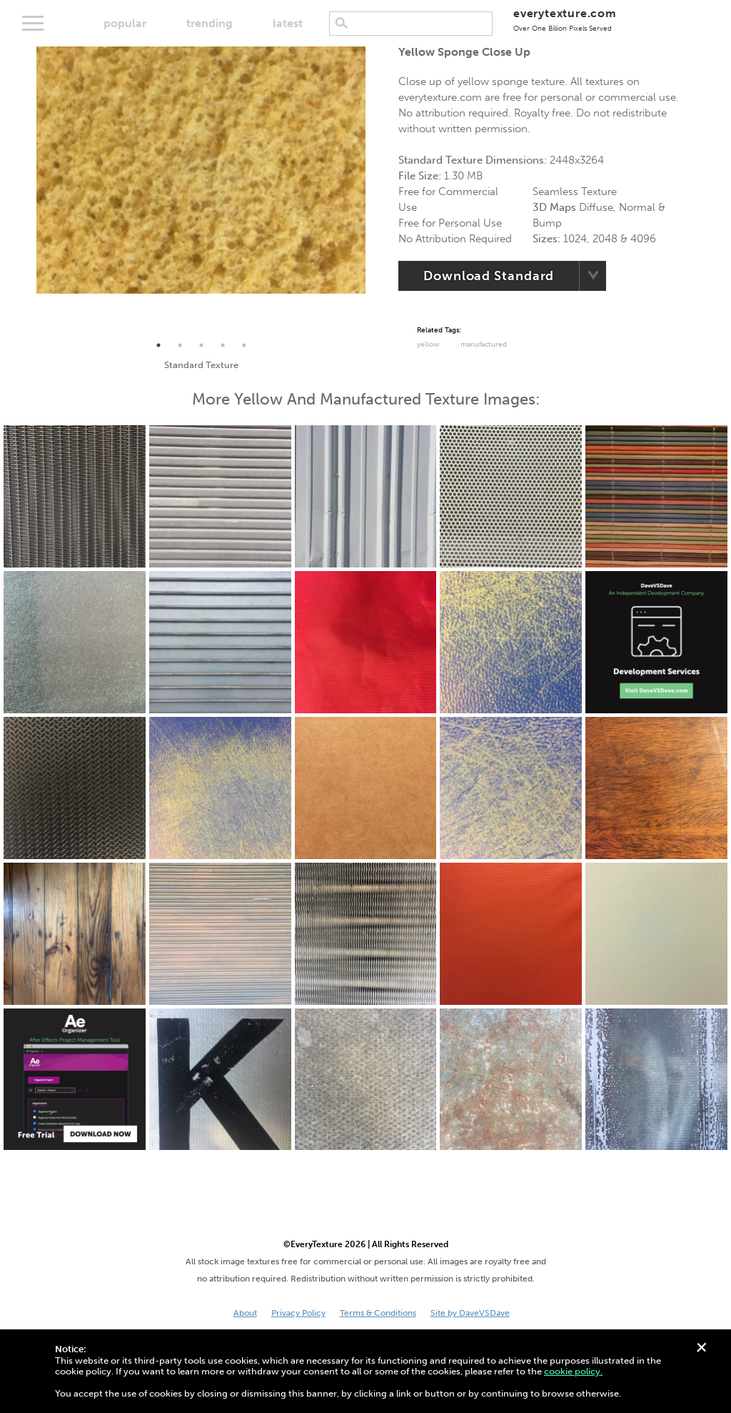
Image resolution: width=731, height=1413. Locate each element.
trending (209, 23)
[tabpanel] (201, 170)
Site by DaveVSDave (470, 1313)
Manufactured (483, 344)
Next (376, 191)
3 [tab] (201, 345)
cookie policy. (573, 1371)
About (245, 1313)
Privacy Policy (298, 1313)
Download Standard (488, 276)
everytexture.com (565, 19)
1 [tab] (158, 345)
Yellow (428, 344)
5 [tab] (244, 345)
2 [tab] (180, 345)
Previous (26, 191)
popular (125, 23)
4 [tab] (223, 345)
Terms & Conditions (378, 1313)
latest (288, 23)
